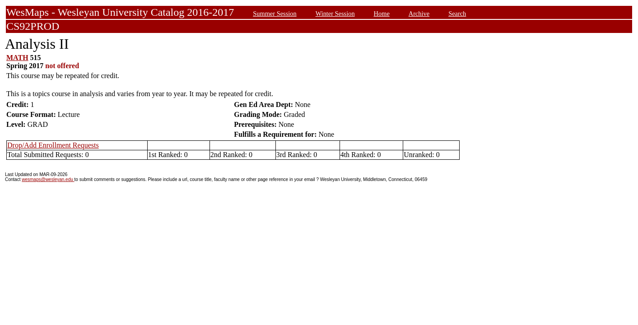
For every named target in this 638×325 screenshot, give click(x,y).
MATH (17, 57)
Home (382, 13)
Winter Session (335, 13)
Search (457, 13)
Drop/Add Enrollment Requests (53, 145)
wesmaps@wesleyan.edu (48, 179)
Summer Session (274, 13)
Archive (419, 13)
